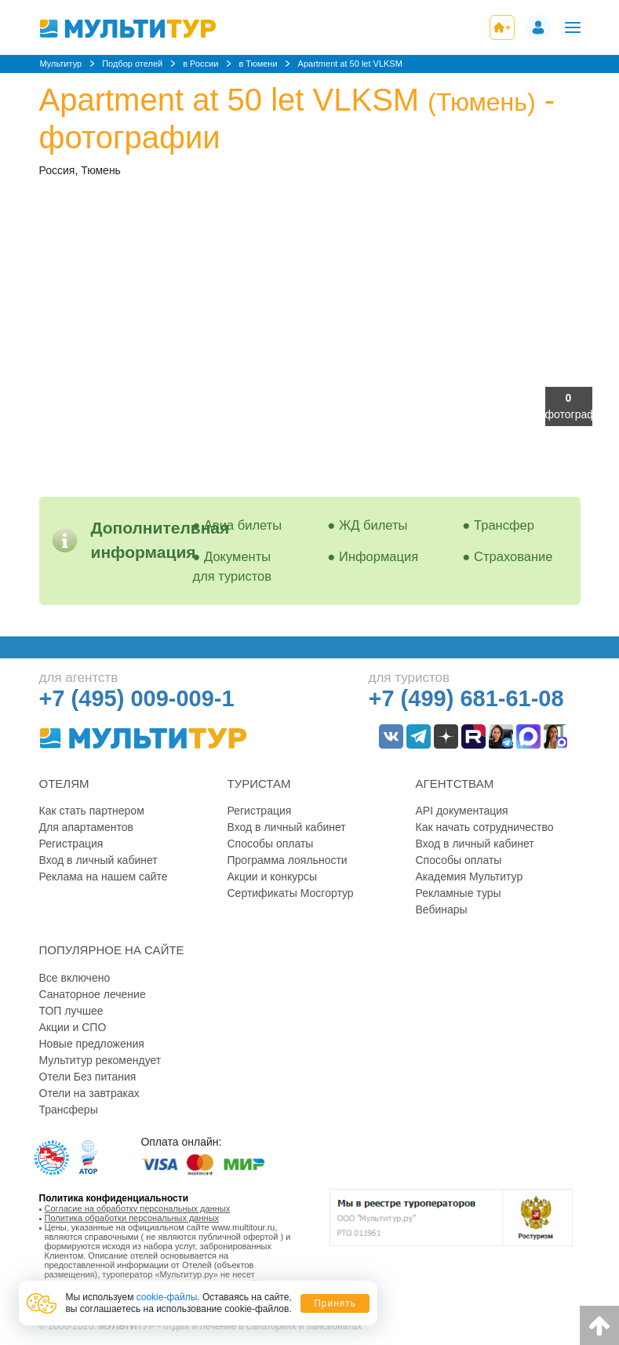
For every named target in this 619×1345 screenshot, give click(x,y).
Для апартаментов (86, 827)
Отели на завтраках (89, 1093)
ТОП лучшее (71, 1010)
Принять (335, 1303)
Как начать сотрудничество (485, 827)
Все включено (75, 977)
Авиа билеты (243, 525)
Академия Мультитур (469, 876)
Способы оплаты (271, 843)
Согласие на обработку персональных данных (138, 1208)
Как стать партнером (91, 810)
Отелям (64, 783)
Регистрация (71, 843)
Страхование (513, 556)
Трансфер (504, 525)
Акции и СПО (73, 1027)
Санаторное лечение (92, 994)
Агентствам (455, 783)
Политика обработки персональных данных (132, 1218)
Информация (378, 556)
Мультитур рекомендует (100, 1060)
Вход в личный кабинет (98, 860)
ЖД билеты (373, 525)
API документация (462, 810)
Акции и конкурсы (273, 876)
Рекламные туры (458, 893)
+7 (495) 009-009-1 (137, 698)
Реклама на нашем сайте (103, 876)
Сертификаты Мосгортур (291, 893)
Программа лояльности (288, 860)
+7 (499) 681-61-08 (466, 698)
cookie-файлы (167, 1297)
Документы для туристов (232, 566)
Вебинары (442, 909)
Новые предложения (91, 1043)
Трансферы (68, 1109)
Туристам (259, 783)
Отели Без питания (88, 1076)
